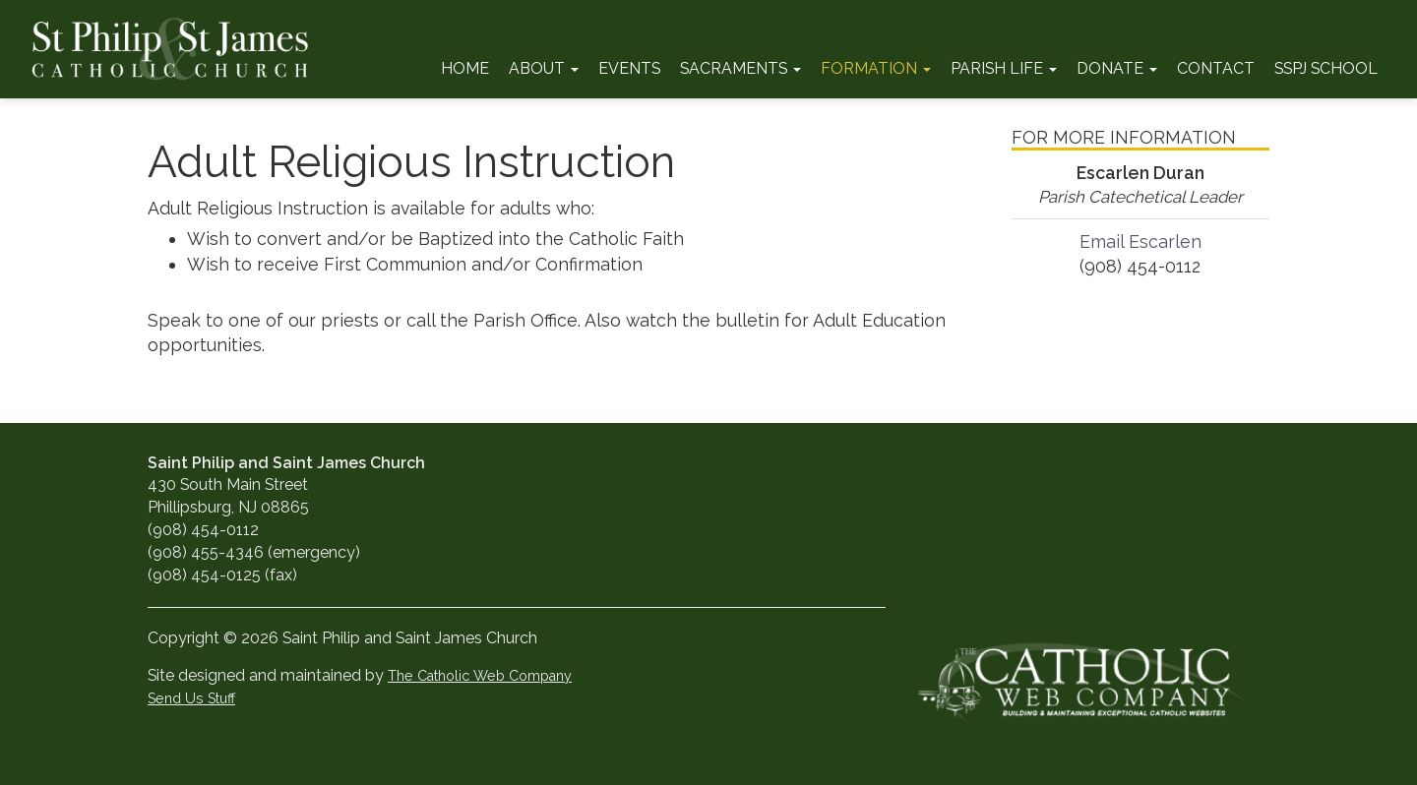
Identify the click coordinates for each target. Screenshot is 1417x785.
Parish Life (1004, 68)
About (544, 68)
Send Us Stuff (191, 698)
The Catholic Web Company (480, 675)
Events (629, 68)
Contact (1216, 68)
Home (465, 68)
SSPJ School (1326, 68)
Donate (1117, 68)
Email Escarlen (1140, 241)
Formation (876, 68)
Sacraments (740, 68)
